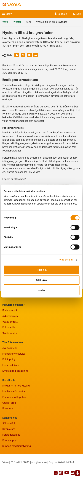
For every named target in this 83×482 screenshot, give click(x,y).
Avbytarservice (10, 316)
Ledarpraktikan (10, 365)
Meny (9, 13)
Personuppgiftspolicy (14, 397)
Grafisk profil (9, 402)
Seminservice (9, 333)
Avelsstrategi (9, 348)
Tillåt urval (41, 280)
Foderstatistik (9, 310)
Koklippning (9, 359)
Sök (76, 14)
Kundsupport (9, 440)
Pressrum (7, 408)
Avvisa (41, 290)
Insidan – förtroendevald (16, 385)
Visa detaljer (66, 259)
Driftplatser (8, 429)
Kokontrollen (9, 327)
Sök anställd (9, 423)
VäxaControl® (10, 321)
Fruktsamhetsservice (13, 353)
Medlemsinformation (14, 391)
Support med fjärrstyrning (16, 446)
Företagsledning (11, 434)
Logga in (60, 14)
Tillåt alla (42, 269)
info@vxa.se (39, 462)
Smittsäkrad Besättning (15, 370)
